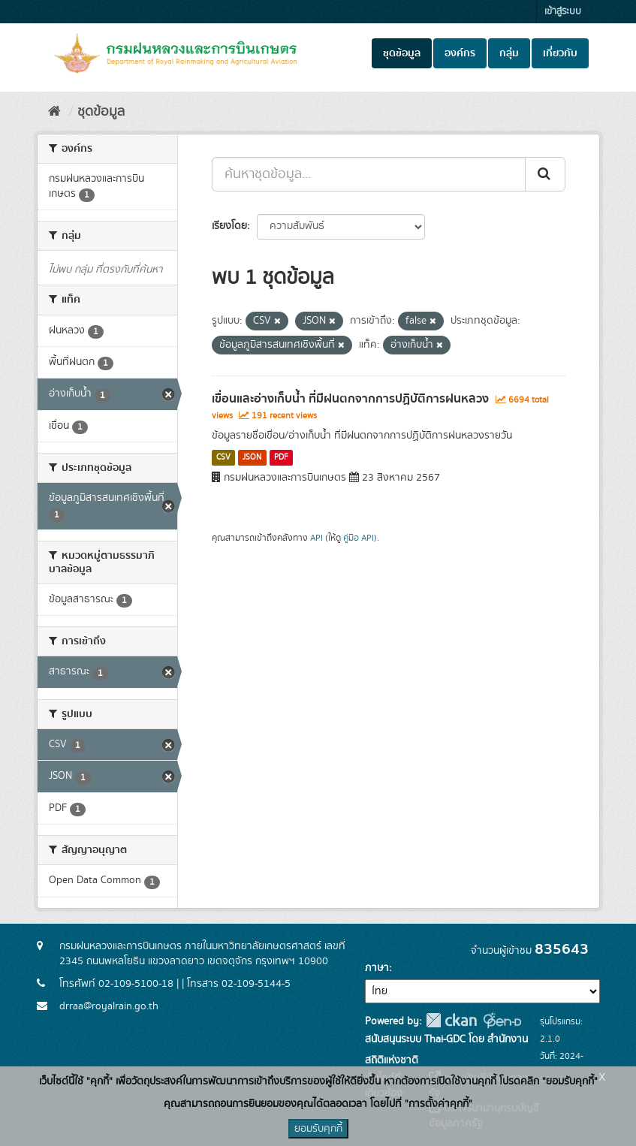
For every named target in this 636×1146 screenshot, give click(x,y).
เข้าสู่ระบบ (562, 12)
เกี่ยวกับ (560, 53)
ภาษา (377, 968)
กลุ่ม (509, 53)
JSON (252, 457)
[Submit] (545, 174)
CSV (223, 457)
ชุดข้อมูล (401, 53)
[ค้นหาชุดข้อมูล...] (369, 174)
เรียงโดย (229, 226)
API (316, 538)
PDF (281, 457)
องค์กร (460, 53)
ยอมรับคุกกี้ (318, 1128)
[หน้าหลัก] (54, 112)
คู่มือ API (358, 538)
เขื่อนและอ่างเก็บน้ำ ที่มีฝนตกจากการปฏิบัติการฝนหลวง (350, 399)
